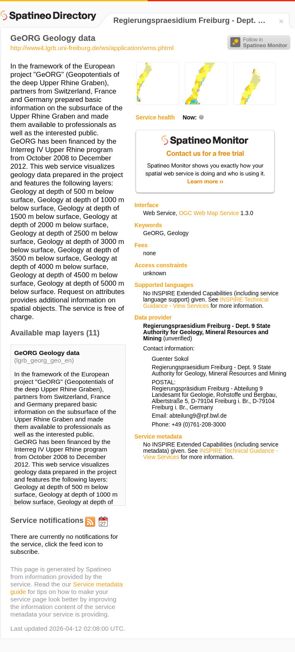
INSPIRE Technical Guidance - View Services (205, 303)
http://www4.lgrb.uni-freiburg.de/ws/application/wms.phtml (92, 47)
